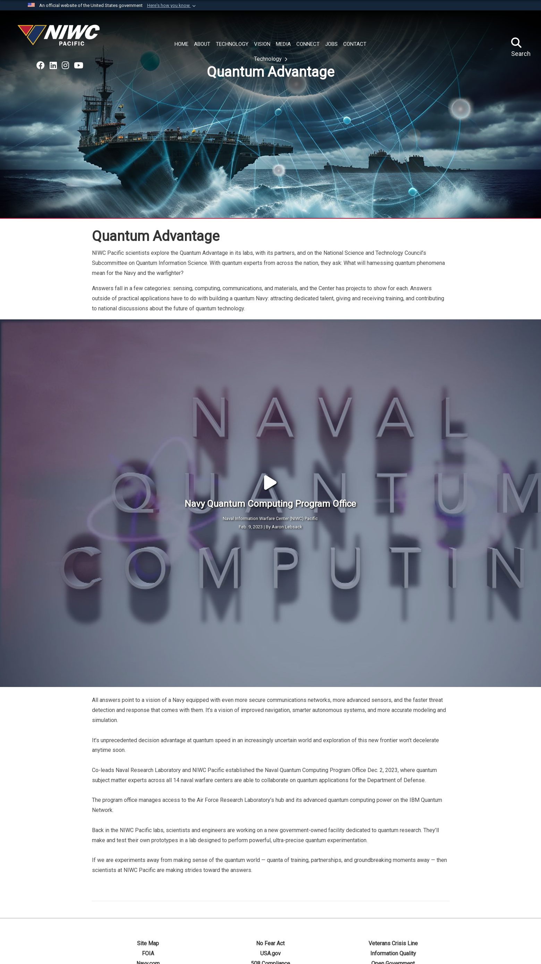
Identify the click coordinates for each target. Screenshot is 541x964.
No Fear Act (270, 868)
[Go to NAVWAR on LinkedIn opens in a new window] (53, 65)
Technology (268, 59)
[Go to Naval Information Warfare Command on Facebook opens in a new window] (40, 65)
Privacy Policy (270, 898)
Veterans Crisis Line (393, 868)
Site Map (148, 868)
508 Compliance (270, 888)
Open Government (393, 888)
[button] (172, 5)
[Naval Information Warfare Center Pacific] (59, 38)
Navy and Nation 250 (393, 898)
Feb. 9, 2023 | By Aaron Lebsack (270, 489)
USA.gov (270, 878)
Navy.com (148, 888)
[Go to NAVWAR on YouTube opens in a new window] (78, 65)
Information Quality (393, 878)
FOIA (148, 878)
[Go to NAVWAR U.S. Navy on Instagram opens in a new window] (65, 65)
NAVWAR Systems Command (395, 956)
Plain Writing (148, 898)
